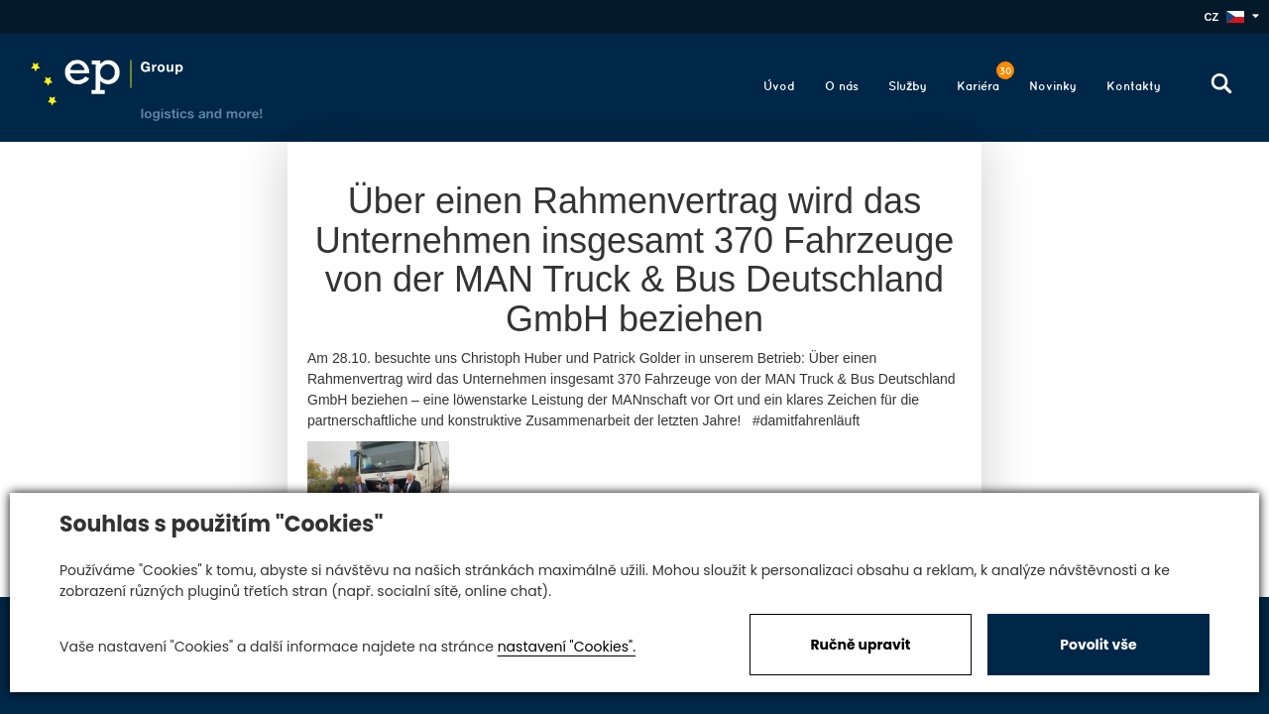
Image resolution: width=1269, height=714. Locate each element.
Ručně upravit (860, 644)
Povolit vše (1098, 644)
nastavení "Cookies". (566, 646)
